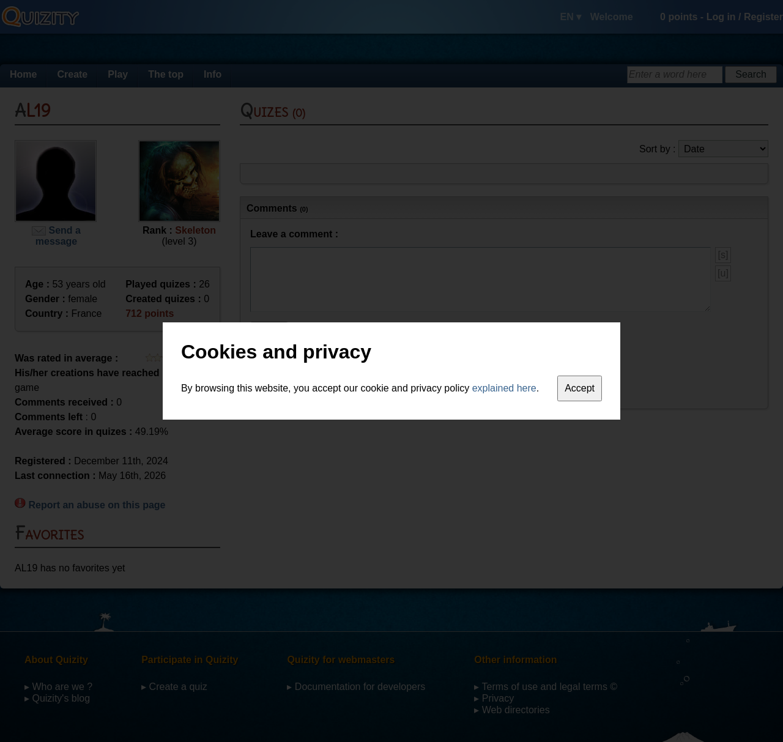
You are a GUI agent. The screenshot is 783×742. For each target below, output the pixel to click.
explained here (504, 388)
